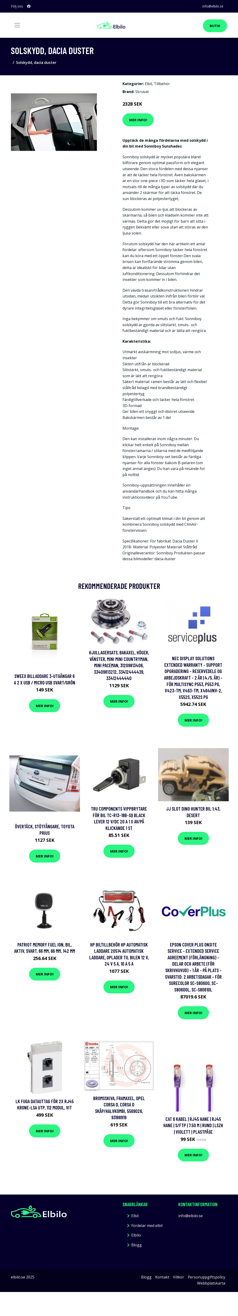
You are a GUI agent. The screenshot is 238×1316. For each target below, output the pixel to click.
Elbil (148, 83)
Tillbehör (162, 83)
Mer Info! (138, 119)
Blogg (136, 1244)
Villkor (178, 1277)
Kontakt (162, 1277)
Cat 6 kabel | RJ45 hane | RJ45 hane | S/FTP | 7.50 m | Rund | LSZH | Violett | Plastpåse (193, 1125)
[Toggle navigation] (17, 25)
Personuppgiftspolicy (206, 1277)
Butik (215, 25)
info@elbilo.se (212, 6)
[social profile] (28, 6)
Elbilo (136, 1235)
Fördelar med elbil (146, 1225)
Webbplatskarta (211, 1283)
